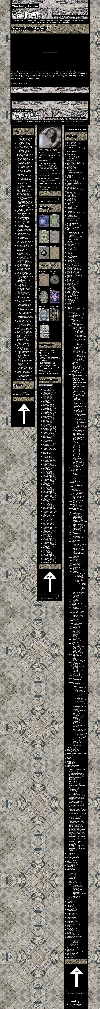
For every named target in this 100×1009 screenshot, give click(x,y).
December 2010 (48, 429)
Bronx (79, 575)
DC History (71, 230)
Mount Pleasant (78, 430)
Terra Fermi (44, 355)
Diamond (76, 885)
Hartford (76, 373)
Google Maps (71, 272)
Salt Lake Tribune (75, 821)
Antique (69, 170)
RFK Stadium (77, 437)
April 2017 (46, 397)
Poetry (69, 861)
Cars (68, 204)
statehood (70, 909)
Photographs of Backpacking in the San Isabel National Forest (25, 378)
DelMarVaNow (74, 784)
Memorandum (71, 750)
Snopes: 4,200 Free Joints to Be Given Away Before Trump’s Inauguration (24, 235)
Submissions (71, 917)
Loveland (76, 370)
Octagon (76, 892)
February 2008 (48, 475)
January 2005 (47, 524)
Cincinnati (76, 603)
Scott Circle (77, 438)
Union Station (78, 444)
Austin (75, 645)
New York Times (75, 804)
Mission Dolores (79, 360)
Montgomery (77, 315)
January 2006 (47, 508)
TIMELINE (50, 21)
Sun (74, 636)
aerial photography (73, 163)
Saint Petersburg (79, 476)
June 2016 (46, 402)
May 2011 (46, 423)
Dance (69, 228)
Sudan (75, 740)
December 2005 (48, 510)
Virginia (72, 665)
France (79, 697)
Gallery (69, 259)
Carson (79, 331)
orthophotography (73, 857)
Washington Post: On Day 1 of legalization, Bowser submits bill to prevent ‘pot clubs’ (25, 275)
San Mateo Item (74, 824)
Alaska (71, 316)
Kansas (71, 501)
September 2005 (48, 514)
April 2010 (46, 440)
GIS (68, 264)
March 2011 (47, 425)
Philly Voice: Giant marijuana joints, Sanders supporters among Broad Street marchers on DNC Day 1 (25, 254)
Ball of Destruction (48, 365)
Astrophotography (73, 183)
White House (77, 462)
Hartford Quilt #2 (23, 222)
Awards (69, 186)
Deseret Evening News (77, 785)
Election (70, 244)
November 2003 (48, 542)
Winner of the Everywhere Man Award (48, 372)
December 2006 (48, 494)
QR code (70, 865)
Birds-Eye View (72, 194)
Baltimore (76, 517)
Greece (79, 698)
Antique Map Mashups (49, 357)
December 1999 (48, 562)
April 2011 (46, 424)
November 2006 (48, 495)
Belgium (80, 690)
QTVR (69, 866)
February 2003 (48, 554)
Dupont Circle (78, 391)
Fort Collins (77, 369)
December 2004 (48, 526)
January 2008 (47, 476)
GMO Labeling (72, 265)
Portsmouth (77, 564)
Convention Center (79, 389)
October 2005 (47, 512)
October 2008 (47, 464)
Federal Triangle (79, 395)
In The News (71, 295)
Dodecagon (77, 886)
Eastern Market (78, 393)
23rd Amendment (75, 232)
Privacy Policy (64, 121)
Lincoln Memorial (80, 419)
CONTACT (66, 22)
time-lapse (70, 921)
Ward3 (75, 448)
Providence (77, 622)
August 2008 (47, 467)
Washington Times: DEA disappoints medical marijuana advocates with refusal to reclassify (25, 248)
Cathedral (76, 381)
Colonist (41, 121)
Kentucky (72, 504)
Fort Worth (77, 650)
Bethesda (76, 519)
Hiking (69, 286)
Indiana (71, 494)
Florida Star (73, 788)
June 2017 (46, 396)
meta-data (70, 752)
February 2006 (48, 507)
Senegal (76, 726)
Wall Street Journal (76, 833)
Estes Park (77, 367)
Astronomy (71, 182)
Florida (71, 470)
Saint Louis (77, 552)
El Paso (75, 649)
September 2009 (48, 449)
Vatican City (77, 742)
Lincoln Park (77, 410)
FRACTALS (82, 21)
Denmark (80, 691)
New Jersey (73, 565)
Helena (75, 556)
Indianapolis (77, 497)
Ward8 (75, 454)
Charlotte (76, 596)
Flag (68, 253)
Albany (75, 572)
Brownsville (77, 646)
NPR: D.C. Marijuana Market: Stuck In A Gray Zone (24, 173)
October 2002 (47, 559)
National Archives (73, 765)
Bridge (69, 198)
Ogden (75, 658)
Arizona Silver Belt (76, 774)
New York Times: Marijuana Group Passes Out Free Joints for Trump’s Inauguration (25, 213)
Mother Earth (73, 882)
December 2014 (48, 408)
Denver (75, 366)
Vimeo (69, 933)
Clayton (75, 545)
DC (70, 374)
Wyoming (72, 744)
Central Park (83, 584)
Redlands (76, 348)
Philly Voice (73, 817)
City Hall (76, 385)
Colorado (72, 363)
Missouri (72, 541)
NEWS (57, 21)
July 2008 (46, 468)
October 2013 (47, 413)
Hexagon (76, 889)
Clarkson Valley (78, 544)
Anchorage (77, 318)
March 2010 (47, 441)
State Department (79, 440)
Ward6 (75, 452)
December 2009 (48, 445)
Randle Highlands (79, 434)
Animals (70, 166)
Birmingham (77, 314)
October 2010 (47, 432)
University (70, 928)
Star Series (73, 897)
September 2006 (48, 498)
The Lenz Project (47, 367)
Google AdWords (73, 269)
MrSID (69, 757)
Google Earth (71, 271)
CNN (70, 780)
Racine (75, 681)
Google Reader (72, 273)
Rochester (76, 594)
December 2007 (48, 478)
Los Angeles (77, 330)
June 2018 (46, 388)
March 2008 (47, 473)
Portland (76, 608)
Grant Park (80, 492)
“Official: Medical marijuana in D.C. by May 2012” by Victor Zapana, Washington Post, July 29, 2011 (24, 340)
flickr (69, 255)
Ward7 (75, 453)
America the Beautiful (24, 370)
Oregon (71, 607)
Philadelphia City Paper (77, 813)
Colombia (80, 736)
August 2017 (47, 393)
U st (74, 442)
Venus (75, 638)
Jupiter (75, 630)
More (74, 890)
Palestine (76, 721)
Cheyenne (76, 745)
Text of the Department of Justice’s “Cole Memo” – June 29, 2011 (25, 330)
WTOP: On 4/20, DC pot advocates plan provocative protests (25, 190)
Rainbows (72, 944)
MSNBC (71, 800)
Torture (69, 922)
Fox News (72, 789)
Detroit (75, 533)
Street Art (70, 916)
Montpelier (76, 663)
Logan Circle (77, 411)
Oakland (76, 347)
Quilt (71, 884)
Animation (70, 168)
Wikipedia (70, 949)
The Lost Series (46, 354)
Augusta (76, 513)
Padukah (76, 507)
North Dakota (74, 599)
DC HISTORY (41, 21)
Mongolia (76, 717)
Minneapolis (77, 536)
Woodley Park (78, 464)
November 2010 (48, 431)
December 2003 (48, 540)
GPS (68, 276)
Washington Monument (81, 425)
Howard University (79, 406)
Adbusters (70, 160)
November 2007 (48, 479)
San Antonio (77, 653)
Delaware (72, 468)
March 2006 (47, 506)
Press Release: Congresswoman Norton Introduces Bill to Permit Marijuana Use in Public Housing (25, 139)
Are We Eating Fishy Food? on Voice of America (24, 307)
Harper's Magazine (75, 792)
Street (69, 914)
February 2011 (48, 427)
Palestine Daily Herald (77, 810)
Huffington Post (74, 794)
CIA (74, 669)
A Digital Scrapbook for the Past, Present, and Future (70, 16)
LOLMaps (70, 747)
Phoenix (76, 320)
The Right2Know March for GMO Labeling (25, 318)
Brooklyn (80, 576)
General (69, 261)
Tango (82, 73)
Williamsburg (85, 578)
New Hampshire (74, 563)
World (71, 682)
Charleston (77, 677)
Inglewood (80, 335)
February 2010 (48, 443)
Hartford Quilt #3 (23, 221)
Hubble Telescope (73, 292)
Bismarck (76, 600)
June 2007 (46, 486)
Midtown (83, 590)
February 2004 (48, 538)
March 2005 (47, 522)
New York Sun (74, 802)
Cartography (71, 206)
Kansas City (77, 548)
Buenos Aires (83, 732)
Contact (82, 121)
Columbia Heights (79, 386)
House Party (71, 291)
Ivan (74, 941)
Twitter (69, 926)
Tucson (75, 322)
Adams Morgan (78, 375)
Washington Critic (73, 936)
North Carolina (74, 595)
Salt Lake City (78, 661)
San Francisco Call (76, 822)
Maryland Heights (79, 549)
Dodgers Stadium (80, 333)
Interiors (70, 299)
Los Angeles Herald (76, 796)
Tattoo (69, 918)
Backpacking (71, 187)
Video (69, 932)
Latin (69, 302)
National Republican (76, 801)
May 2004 (46, 535)
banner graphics (73, 188)
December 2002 (48, 557)
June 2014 (46, 409)
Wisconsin (72, 678)
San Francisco (78, 352)
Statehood (72, 237)
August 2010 (47, 435)
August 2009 (47, 451)
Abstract (72, 872)
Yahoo (69, 954)
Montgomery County (80, 521)
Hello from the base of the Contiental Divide (25, 374)
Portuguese (71, 862)
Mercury (76, 632)
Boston (75, 528)
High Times (73, 793)
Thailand (72, 654)
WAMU (71, 834)
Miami (75, 473)
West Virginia (74, 675)
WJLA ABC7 (73, 849)
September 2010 (48, 433)
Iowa (70, 498)
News (69, 766)
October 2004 (47, 528)
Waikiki (79, 485)
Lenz (70, 876)
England (80, 695)
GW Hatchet (73, 790)
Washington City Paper (77, 836)
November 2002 (48, 558)
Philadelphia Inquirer (76, 816)
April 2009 (46, 456)
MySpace (70, 762)
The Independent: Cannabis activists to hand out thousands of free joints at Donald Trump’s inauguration (25, 241)
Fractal (71, 873)
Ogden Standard (75, 808)
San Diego (76, 351)
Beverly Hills (77, 327)
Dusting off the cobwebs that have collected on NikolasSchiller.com (24, 281)
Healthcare (71, 283)
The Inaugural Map (47, 362)
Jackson (76, 540)
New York (72, 571)
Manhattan (80, 580)
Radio (69, 868)
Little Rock (77, 324)
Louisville (76, 505)
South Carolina (74, 623)
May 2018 (46, 389)
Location (70, 310)
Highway (70, 284)
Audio (69, 184)
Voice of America (75, 832)
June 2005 (46, 518)
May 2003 (46, 550)
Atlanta (75, 481)
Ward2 (75, 446)
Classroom (70, 214)
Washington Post (75, 845)
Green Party (71, 282)
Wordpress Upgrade (74, 952)
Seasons (70, 901)
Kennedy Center (78, 409)
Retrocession (73, 236)
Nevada (71, 560)
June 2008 (46, 469)
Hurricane (72, 940)
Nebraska (72, 557)
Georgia (72, 480)
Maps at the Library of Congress (49, 368)
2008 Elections (72, 144)
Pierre (75, 627)
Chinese (70, 211)
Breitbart (72, 778)
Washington (73, 673)
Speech (69, 905)
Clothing (70, 215)
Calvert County (78, 520)
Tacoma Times (74, 825)
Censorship (71, 210)
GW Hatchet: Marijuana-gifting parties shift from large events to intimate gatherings (25, 149)
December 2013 (48, 412)
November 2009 (48, 447)
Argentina (80, 730)
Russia (75, 724)
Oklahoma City (78, 606)
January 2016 (47, 404)
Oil (68, 854)
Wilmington (77, 469)
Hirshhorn (80, 414)
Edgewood (76, 394)
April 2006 (46, 504)
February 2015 (48, 405)
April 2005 (46, 520)
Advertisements (72, 162)
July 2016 (46, 401)
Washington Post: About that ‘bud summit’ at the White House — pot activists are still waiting (25, 261)
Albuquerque (77, 569)
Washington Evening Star (78, 839)
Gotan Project (27, 72)
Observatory (77, 433)
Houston (76, 651)
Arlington (76, 667)
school (40, 78)
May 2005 (46, 519)
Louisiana (72, 508)
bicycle (69, 192)
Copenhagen (85, 693)
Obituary (70, 853)
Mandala (72, 878)
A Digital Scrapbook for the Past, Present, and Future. (63, 118)
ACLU (69, 153)
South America (78, 729)
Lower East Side (83, 587)
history (69, 288)
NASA (69, 764)
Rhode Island (74, 620)
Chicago (76, 490)
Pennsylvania (74, 612)
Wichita (75, 502)
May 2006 (46, 503)
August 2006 (47, 499)
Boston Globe (74, 777)
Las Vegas (76, 561)
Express (76, 847)
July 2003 (46, 547)
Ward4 (75, 449)
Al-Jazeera (73, 772)
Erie (74, 614)
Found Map (71, 256)
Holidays (70, 290)
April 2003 (46, 551)
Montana (72, 555)
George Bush (71, 263)
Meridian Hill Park (79, 427)
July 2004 (46, 532)
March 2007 (47, 490)
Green (69, 280)
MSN (68, 758)
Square (75, 896)
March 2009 (47, 457)
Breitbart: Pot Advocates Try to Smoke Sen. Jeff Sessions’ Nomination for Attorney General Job (24, 229)
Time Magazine (74, 830)
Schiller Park (77, 493)
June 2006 (46, 502)
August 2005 (47, 515)
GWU (74, 405)
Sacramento (77, 350)
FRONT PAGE (19, 21)
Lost (70, 877)
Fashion (70, 249)
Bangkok (76, 655)
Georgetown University (77, 399)
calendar (70, 200)
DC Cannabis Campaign (77, 148)
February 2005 (48, 523)
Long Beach (81, 339)
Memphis (76, 640)
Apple (69, 175)
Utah (70, 657)
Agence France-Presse (77, 769)
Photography (71, 860)
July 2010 (46, 436)
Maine (71, 512)
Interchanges (81, 336)
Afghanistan (77, 683)
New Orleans (77, 511)
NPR (70, 806)
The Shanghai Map (47, 363)
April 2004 (46, 536)
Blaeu (69, 195)
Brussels (76, 685)
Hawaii (71, 482)
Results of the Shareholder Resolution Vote (25, 295)
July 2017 (46, 394)
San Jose (76, 362)
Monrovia (76, 718)
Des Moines (77, 500)
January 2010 (47, 444)
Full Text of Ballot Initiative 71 (23, 298)
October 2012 (47, 417)
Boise (75, 488)
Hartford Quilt (22, 224)
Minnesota (72, 535)
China (75, 686)
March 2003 (47, 553)
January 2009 (47, 460)
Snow (71, 945)
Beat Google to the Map (75, 190)
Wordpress (71, 950)
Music (69, 761)
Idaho (71, 486)
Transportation (72, 924)
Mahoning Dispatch (76, 798)
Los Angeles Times (76, 797)
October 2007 (47, 480)
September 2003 (48, 545)
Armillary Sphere (75, 172)
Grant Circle (77, 403)
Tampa (75, 478)
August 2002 (47, 561)
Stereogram (71, 913)
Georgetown (77, 397)
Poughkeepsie (78, 592)
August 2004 (47, 531)
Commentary (71, 216)
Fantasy (70, 248)
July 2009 (46, 452)
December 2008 (48, 461)
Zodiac (69, 957)
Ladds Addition (80, 610)
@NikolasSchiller (76, 129)
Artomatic (70, 180)
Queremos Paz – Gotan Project (29, 28)
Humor (69, 294)
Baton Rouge (77, 509)
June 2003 (46, 549)
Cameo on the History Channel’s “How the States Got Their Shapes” (24, 362)
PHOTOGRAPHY (36, 22)
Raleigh (75, 598)
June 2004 (46, 534)
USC (78, 346)
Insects (69, 296)
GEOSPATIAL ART (30, 21)
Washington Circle (79, 456)
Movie (69, 756)
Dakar (79, 728)
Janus (71, 874)
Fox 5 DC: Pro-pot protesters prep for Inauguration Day (23, 219)
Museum (70, 760)
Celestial (70, 208)
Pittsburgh (76, 616)
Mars (74, 631)
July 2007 (46, 484)
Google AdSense (73, 268)
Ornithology (71, 856)
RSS (77, 121)
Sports (69, 906)
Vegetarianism (72, 930)
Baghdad (80, 710)
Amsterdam (84, 703)
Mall (74, 413)
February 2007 (48, 491)
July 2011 (46, 420)
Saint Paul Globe (75, 820)
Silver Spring (77, 525)
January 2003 (47, 555)
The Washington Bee (76, 829)
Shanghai (80, 687)
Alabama (72, 312)
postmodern (71, 864)
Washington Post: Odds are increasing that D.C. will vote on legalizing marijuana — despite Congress (25, 289)
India (75, 707)
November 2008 (48, 463)
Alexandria (77, 666)
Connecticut (73, 371)
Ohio (70, 602)
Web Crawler (71, 948)
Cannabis (72, 157)
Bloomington (77, 496)
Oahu (75, 484)
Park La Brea (81, 342)
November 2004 (48, 527)
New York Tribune (75, 805)
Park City (76, 659)
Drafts (71, 220)
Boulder (76, 364)
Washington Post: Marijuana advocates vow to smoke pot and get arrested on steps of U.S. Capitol (25, 195)
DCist (71, 782)
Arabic (69, 176)
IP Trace (70, 300)
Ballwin (75, 543)
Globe (75, 888)
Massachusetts (74, 527)
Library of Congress (74, 308)
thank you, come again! (76, 1003)
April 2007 (46, 488)
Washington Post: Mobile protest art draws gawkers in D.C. (25, 315)
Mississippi (73, 539)
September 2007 (48, 482)
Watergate (76, 461)
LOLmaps (44, 360)
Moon (75, 634)
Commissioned (72, 218)
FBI (68, 252)
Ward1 (75, 445)
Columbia (76, 624)
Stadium (70, 908)
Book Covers (71, 196)
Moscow (79, 725)
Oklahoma (72, 604)
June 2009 (46, 453)
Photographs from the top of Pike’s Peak (24, 372)
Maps (71, 235)
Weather (70, 937)
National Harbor (78, 524)
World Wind (71, 953)
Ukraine (75, 741)
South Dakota (74, 626)
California (72, 326)
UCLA (79, 344)
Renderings (71, 869)
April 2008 (46, 472)
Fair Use (72, 121)
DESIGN (52, 22)
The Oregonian (74, 828)
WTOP (71, 851)
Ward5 (75, 450)
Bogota (83, 737)
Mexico (75, 714)
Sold (68, 902)
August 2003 (47, 546)
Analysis (70, 164)
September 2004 (48, 530)
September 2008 (48, 465)
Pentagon (76, 670)
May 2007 (46, 487)
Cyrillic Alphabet (73, 226)
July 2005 (46, 516)
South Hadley (77, 531)
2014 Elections (72, 145)
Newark (75, 567)
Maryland (72, 515)
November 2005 (48, 511)
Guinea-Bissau (78, 706)
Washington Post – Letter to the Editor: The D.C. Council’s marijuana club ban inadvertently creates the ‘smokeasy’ (24, 269)
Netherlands (81, 701)
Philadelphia (77, 615)
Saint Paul (76, 537)
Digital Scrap (71, 243)
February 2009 (48, 459)
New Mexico (73, 568)
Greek (69, 279)
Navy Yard (76, 431)
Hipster (69, 287)
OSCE (69, 858)
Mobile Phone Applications (76, 753)
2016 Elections (72, 151)
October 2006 (47, 496)
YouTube (70, 956)
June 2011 (46, 421)
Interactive (71, 298)
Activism (70, 154)
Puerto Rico (73, 618)
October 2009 (47, 448)
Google (69, 267)
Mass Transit (71, 749)
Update (69, 929)
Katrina (75, 942)
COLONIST (63, 21)
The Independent (75, 826)
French (69, 257)
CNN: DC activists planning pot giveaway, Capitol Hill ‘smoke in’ (25, 201)
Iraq (74, 709)
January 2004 (47, 539)
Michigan (72, 532)
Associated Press (75, 776)
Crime (69, 224)
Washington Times (75, 848)
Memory (72, 880)
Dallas (75, 647)
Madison (76, 679)
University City (78, 553)
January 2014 (47, 411)
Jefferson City (78, 547)
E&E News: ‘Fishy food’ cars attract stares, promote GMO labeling (25, 311)
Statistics (70, 910)
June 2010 (46, 437)
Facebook (70, 247)
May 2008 (46, 471)
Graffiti (69, 277)
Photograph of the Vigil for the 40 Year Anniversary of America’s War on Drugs (25, 354)
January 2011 (47, 428)
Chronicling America (74, 212)
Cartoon (70, 207)
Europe (75, 689)
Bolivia (79, 734)
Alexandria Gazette (76, 773)
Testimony (70, 920)
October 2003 (47, 543)
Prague (75, 722)
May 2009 (46, 455)
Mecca (75, 713)
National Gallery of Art (82, 421)
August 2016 (47, 400)
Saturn (75, 635)
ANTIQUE (45, 22)
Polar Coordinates (79, 893)
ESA (68, 245)
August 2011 (47, 419)
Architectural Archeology (76, 178)
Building (70, 199)
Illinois (71, 489)
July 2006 (46, 500)
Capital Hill (77, 379)
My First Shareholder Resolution (24, 301)
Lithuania (80, 699)
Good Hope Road (79, 401)
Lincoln (75, 559)
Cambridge (77, 529)
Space (71, 628)
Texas (71, 643)
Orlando (76, 474)
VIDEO (58, 22)
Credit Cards (71, 223)
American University (76, 377)
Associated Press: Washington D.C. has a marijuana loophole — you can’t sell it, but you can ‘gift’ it (25, 155)
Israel (75, 712)
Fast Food (70, 251)
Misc (70, 881)
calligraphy (71, 202)
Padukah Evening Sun (77, 809)
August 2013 (47, 415)
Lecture (69, 304)
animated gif (71, 167)
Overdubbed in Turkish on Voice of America (25, 303)
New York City (78, 574)
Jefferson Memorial (80, 416)
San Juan (76, 619)
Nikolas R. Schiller (28, 121)
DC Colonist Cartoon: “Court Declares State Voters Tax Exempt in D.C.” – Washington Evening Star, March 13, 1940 (25, 324)
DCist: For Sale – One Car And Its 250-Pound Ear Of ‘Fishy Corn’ (25, 177)
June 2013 (46, 416)
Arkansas (72, 323)
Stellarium (70, 912)
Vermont (72, 662)
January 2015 (47, 407)
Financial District (80, 354)
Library (69, 307)
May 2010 (46, 439)
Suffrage (72, 239)
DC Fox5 (72, 781)
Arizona (72, 319)
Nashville (76, 642)
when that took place (69, 75)
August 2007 (47, 483)
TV (68, 925)
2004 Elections (72, 142)
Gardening (70, 260)
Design (69, 241)
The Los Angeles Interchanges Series (47, 351)
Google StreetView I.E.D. (50, 359)
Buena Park (77, 328)
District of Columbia (53, 121)
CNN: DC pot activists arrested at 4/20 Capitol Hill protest (25, 181)
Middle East (77, 716)
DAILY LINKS (71, 227)
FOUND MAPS (72, 21)
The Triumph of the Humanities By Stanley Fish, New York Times (25, 367)
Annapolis (76, 516)
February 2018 (48, 390)
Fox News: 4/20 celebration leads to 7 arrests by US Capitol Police (24, 185)
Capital (69, 203)
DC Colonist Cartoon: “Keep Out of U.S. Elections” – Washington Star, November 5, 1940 (24, 347)
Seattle (75, 674)
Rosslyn (76, 671)
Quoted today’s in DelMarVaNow (23, 285)
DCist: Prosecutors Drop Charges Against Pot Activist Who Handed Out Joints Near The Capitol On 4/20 (25, 167)
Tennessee (73, 639)
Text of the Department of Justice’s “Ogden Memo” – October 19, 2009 (25, 334)
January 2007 (47, 492)
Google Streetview (73, 275)
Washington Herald (76, 841)
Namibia (76, 720)
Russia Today (74, 818)
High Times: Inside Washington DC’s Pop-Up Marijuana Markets (25, 145)
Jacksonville (77, 472)
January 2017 (47, 398)
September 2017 (48, 392)
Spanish (70, 904)
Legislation (73, 233)
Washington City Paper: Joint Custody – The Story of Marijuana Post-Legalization (25, 161)
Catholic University (80, 382)
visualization (71, 934)
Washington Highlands (77, 459)
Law (68, 303)
